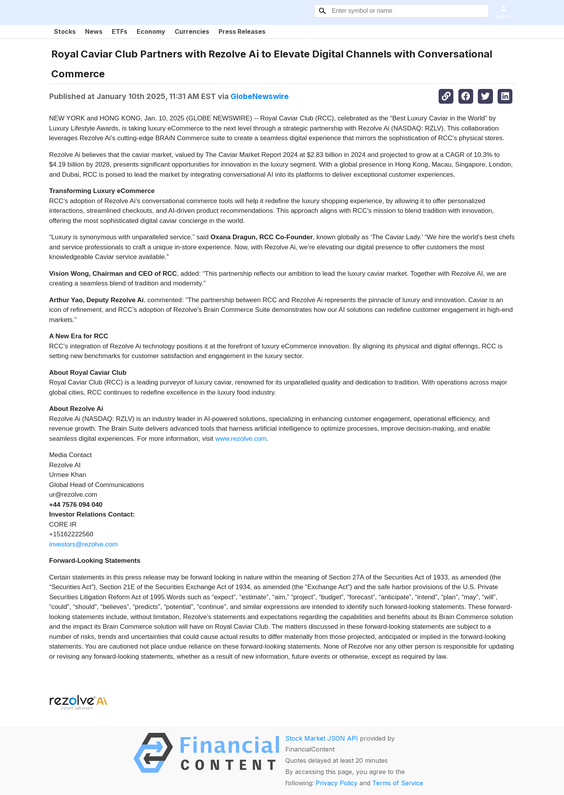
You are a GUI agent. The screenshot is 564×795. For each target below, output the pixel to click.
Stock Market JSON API (321, 738)
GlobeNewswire (260, 96)
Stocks (65, 31)
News (93, 31)
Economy (151, 31)
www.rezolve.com (241, 438)
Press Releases (242, 31)
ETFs (119, 31)
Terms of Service (397, 783)
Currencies (192, 31)
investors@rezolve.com (83, 544)
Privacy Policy (336, 783)
